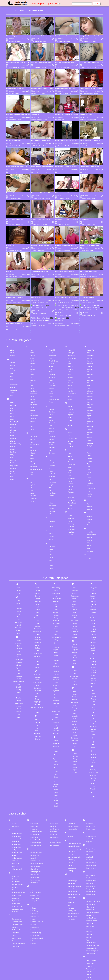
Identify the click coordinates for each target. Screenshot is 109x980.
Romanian (71, 483)
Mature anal (71, 838)
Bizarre (12, 395)
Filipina (51, 326)
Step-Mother (72, 348)
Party (63, 119)
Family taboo (34, 809)
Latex (50, 506)
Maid (69, 304)
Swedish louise (91, 908)
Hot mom (33, 898)
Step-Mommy (72, 337)
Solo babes (89, 878)
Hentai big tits (34, 881)
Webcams (90, 492)
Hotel (50, 444)
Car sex (32, 307)
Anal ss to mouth (17, 812)
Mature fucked (72, 846)
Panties (70, 416)
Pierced (70, 438)
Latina (19, 198)
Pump (70, 460)
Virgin (89, 476)
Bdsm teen (15, 844)
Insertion (51, 462)
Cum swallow (16, 895)
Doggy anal (34, 791)
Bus (11, 431)
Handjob (51, 417)
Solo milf (89, 886)
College (32, 342)
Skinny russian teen (92, 867)
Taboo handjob (91, 915)
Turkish (89, 445)
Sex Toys (90, 318)
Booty (14, 145)
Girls (50, 380)
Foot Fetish (52, 340)
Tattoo (89, 410)
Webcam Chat (91, 489)
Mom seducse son (73, 868)
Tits (88, 429)
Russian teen (90, 848)
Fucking (15, 67)
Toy (88, 440)
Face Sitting (52, 304)
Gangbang (52, 366)
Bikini (12, 390)
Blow (9, 224)
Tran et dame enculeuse (90, 957)
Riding (70, 475)
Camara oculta (16, 873)
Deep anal (33, 783)
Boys (11, 411)
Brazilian (13, 414)
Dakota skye (34, 780)
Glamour (51, 382)
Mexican (70, 320)
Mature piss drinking (74, 848)
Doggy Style (33, 418)
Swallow (89, 394)
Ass (61, 93)
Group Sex (52, 402)
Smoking (90, 351)
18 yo (9, 41)
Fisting (51, 334)
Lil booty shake (84, 219)
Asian (12, 333)
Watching (90, 486)
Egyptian (32, 439)
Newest (54, 4)
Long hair (71, 819)
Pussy (70, 462)
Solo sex (89, 891)
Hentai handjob (35, 884)
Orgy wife (89, 796)
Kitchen (84, 93)
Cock (39, 93)
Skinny (89, 337)
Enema (69, 41)
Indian (51, 457)
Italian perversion (54, 800)
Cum (31, 367)
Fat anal (33, 812)
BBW (14, 250)
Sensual (89, 315)
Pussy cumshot (91, 822)
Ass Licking (13, 344)
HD (18, 67)
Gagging (51, 363)
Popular (49, 4)
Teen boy (89, 929)
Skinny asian (90, 861)
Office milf (89, 793)
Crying (32, 362)
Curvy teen (15, 900)
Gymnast (52, 407)
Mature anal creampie (74, 840)
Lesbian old (71, 806)
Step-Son (90, 359)
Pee (69, 430)
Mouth (70, 351)
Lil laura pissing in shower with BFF (41, 219)
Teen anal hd (90, 923)
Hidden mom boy (35, 887)
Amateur (14, 41)
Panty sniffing (90, 803)
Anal (58, 41)
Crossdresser (34, 359)
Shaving (89, 323)
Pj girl (88, 808)
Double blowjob (35, 794)
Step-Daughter (34, 399)
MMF (69, 334)
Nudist (70, 374)
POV (69, 449)
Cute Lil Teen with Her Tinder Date (40, 193)
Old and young (72, 392)
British (12, 417)
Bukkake (13, 428)
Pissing (70, 441)
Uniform (89, 461)
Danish (32, 396)
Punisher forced (91, 817)
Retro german (90, 840)
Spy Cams (90, 375)
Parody (59, 119)
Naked (70, 360)
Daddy (45, 172)
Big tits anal (15, 852)
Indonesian (52, 460)
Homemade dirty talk (36, 892)
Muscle (70, 353)
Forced (51, 345)
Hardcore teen (34, 870)
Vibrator (89, 471)
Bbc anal (14, 833)
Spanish (89, 362)
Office (70, 387)
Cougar (32, 351)
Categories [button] (41, 4)
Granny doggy (34, 852)
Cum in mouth (16, 892)
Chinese (32, 326)
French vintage (35, 834)
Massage (71, 307)
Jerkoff (51, 481)
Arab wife (15, 815)
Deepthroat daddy (36, 786)
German (40, 198)
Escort (32, 447)
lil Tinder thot (10, 245)
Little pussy (71, 814)
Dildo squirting (34, 789)
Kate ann (70, 790)
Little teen (71, 817)
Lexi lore (70, 808)
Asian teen (15, 820)
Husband (52, 450)
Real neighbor (90, 829)
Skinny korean (90, 864)
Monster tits (71, 873)
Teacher (89, 412)
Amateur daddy (16, 793)
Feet (50, 312)
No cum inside (90, 780)
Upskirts (89, 463)
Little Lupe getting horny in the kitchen (91, 88)
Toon (88, 434)
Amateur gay (16, 796)
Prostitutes (71, 454)
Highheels (52, 431)
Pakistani (71, 413)
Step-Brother (14, 420)
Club (31, 337)
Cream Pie (33, 356)
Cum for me (15, 887)
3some (83, 145)
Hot (50, 442)
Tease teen (89, 920)
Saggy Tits (90, 304)
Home (34, 4)
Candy (40, 119)
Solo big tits (90, 880)
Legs (50, 514)
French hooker (35, 831)
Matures (70, 315)
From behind (34, 837)
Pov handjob (90, 811)
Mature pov (71, 851)
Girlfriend (52, 377)
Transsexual (91, 443)
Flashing (51, 337)
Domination (33, 421)
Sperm (89, 367)
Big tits (10, 145)
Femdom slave (35, 815)
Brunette (10, 67)
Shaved (89, 320)
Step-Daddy (33, 391)
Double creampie (35, 797)
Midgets (70, 323)
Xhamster (26, 39)
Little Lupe (9, 271)
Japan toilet (71, 778)
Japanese (52, 475)
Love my (70, 825)
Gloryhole (52, 388)
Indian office (53, 786)
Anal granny (15, 804)
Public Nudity (72, 457)
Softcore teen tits (91, 875)
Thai (88, 421)
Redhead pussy (91, 835)
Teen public (90, 934)
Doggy (32, 415)
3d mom (14, 778)
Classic (32, 329)
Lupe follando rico (11, 193)
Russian (70, 489)
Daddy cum (34, 778)
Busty (17, 145)
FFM (50, 323)
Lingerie (51, 522)
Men (69, 318)
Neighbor (71, 366)
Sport (89, 370)
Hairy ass (33, 862)
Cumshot (43, 93)
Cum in (14, 890)
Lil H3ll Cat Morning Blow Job (14, 219)
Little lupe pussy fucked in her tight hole (18, 114)
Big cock (35, 93)
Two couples (90, 959)
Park (69, 421)
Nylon (70, 380)
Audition (12, 347)
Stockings (92, 198)
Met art (70, 854)
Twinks (89, 448)
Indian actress (53, 778)
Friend (51, 351)
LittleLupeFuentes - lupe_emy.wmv (90, 166)
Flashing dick (34, 829)
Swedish (90, 397)
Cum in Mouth (34, 370)
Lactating (52, 500)
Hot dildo (33, 895)
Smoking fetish (91, 872)
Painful (70, 410)
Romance (71, 481)
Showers (90, 329)
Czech (32, 383)
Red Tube (50, 143)
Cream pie (15, 881)
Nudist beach (90, 783)
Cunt (31, 378)
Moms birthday (72, 870)
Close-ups (96, 67)
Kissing (51, 488)
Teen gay (89, 931)
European (93, 41)
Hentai (51, 425)
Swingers (90, 400)
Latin (50, 509)
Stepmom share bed (92, 899)
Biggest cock (16, 858)
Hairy (50, 414)
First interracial (35, 820)
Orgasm (70, 395)
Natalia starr (90, 778)
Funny (51, 356)
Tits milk (89, 950)
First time (52, 331)
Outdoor (70, 401)
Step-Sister (90, 334)
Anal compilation (17, 807)
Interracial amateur (55, 797)
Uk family (15, 966)
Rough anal (90, 843)
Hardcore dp (34, 868)
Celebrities (33, 318)
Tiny (88, 423)
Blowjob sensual (17, 860)
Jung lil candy (35, 114)
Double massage (35, 800)
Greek (51, 399)
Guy (50, 404)
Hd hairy (33, 879)
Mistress (70, 331)
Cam (31, 304)
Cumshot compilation (18, 898)
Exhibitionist (33, 453)
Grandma (52, 391)
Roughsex (71, 486)
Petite (70, 435)
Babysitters (43, 41)
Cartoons (32, 310)
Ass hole (13, 341)
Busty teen (15, 866)
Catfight (32, 315)
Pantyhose (71, 419)
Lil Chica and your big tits (13, 140)
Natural (70, 363)
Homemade (47, 198)
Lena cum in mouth (74, 800)
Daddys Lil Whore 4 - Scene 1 (88, 271)
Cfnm (31, 320)
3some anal (15, 780)
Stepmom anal (90, 897)
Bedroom (13, 379)
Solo (88, 356)
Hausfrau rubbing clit (36, 876)
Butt (20, 145)
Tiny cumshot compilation (90, 946)
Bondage (13, 406)
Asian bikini (15, 818)
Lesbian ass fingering (74, 803)
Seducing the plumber (93, 856)
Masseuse (71, 310)
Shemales (90, 326)
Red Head (71, 472)
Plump (70, 443)
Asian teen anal (17, 823)
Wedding (90, 494)
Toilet (89, 432)
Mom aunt (71, 862)
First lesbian (34, 823)
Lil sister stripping (11, 36)
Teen (13, 93)
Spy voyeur (89, 894)
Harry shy (33, 873)
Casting (32, 312)
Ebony (32, 436)
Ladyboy (51, 503)
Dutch (31, 429)
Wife (88, 502)
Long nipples (72, 822)
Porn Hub (50, 91)
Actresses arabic (17, 788)
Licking (51, 520)
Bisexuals (13, 392)
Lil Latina (82, 193)
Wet (88, 497)
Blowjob (19, 41)
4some (12, 310)
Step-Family (52, 310)
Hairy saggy (34, 865)
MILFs (70, 326)
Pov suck (89, 814)
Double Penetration (36, 423)
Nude (69, 371)
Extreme (32, 455)
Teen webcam (90, 937)
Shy (88, 331)
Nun (69, 377)
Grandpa (51, 393)
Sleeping (90, 345)
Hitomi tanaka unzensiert (34, 890)
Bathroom (87, 41)
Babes (37, 41)
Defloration (33, 407)
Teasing (89, 415)
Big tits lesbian (16, 855)
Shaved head (90, 858)
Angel (37, 172)
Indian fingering (54, 783)
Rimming (71, 478)
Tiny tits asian (90, 948)
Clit (31, 331)
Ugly (88, 458)
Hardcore (22, 67)
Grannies (52, 396)
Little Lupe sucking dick (62, 193)
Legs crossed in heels (74, 797)
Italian (51, 468)
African (12, 317)
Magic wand (71, 832)
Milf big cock (71, 857)
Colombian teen (17, 876)
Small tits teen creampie (90, 870)
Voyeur (89, 479)
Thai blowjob (90, 939)
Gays (50, 371)
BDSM (62, 41)
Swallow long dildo (92, 905)
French (51, 348)
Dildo (67, 172)
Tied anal (89, 942)
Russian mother (91, 846)
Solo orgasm (90, 888)
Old (69, 390)
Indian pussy (53, 789)
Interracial (52, 465)
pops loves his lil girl (86, 114)
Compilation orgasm (18, 879)
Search (96, 4)
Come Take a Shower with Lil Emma (41, 62)
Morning (18, 224)
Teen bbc (89, 926)
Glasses (51, 385)
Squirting (90, 378)
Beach (12, 373)
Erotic (31, 444)
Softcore (90, 353)
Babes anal (15, 830)
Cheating (32, 323)
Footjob (51, 342)
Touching (90, 437)
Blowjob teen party (17, 863)
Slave (89, 342)
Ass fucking (14, 172)
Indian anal (52, 780)
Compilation (33, 345)
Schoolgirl (90, 310)
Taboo (89, 407)
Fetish (51, 320)
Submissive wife (91, 902)
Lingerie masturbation (74, 811)
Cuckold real (16, 884)
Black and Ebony (15, 398)
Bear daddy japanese (18, 847)
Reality (70, 470)
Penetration (71, 432)
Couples (20, 276)
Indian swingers (54, 791)
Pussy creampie (91, 819)
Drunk (31, 426)
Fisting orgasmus (35, 826)
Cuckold (32, 364)
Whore (89, 500)
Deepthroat (33, 404)
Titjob (89, 426)
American (35, 119)
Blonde (64, 250)
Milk (69, 329)
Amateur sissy (16, 801)
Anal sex (14, 809)
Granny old (33, 855)
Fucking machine (54, 353)
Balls (11, 362)
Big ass (91, 67)
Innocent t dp (53, 794)
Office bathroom (91, 790)
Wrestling (90, 505)
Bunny (65, 41)
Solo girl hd (89, 883)
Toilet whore (90, 953)
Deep (31, 402)
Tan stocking (90, 918)
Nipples (70, 369)
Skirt (88, 340)
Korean (51, 493)
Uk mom (14, 969)
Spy (88, 372)
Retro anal (89, 838)
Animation (13, 325)
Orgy (69, 398)
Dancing (32, 393)
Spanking (90, 364)
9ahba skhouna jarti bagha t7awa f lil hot (91, 62)
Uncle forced (16, 971)
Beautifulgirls (14, 376)
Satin (89, 307)
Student (89, 389)
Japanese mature (73, 780)
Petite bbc (89, 806)
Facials (51, 307)
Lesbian (51, 517)
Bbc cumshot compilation (16, 837)
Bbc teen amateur (17, 839)
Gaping (51, 369)
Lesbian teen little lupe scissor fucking (17, 62)
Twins (89, 451)
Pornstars (44, 119)
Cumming (33, 372)
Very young (15, 978)
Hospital (51, 439)
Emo (66, 145)
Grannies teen (34, 849)
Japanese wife (72, 783)
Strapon (89, 383)
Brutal (12, 425)
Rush (9, 93)
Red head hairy (91, 832)
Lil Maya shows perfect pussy (39, 271)
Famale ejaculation (36, 807)
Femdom (51, 318)
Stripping (90, 386)
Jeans (51, 478)
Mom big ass (72, 865)
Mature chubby (72, 843)
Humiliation (52, 447)
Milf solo (70, 859)
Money (70, 340)
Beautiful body (16, 849)
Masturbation (89, 93)
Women (17, 93)
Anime (12, 328)
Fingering (39, 224)
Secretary (90, 312)
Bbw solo (15, 841)
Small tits (95, 93)
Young (89, 512)
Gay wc (32, 844)
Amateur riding (16, 799)
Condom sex (34, 348)
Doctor (32, 412)
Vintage (89, 473)
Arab (88, 67)
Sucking (67, 198)
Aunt (11, 350)
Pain (69, 408)
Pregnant (71, 452)
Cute (70, 93)
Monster (70, 342)
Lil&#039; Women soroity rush (15, 88)
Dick (63, 198)
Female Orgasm (54, 315)
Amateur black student (16, 791)
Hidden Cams (53, 428)
